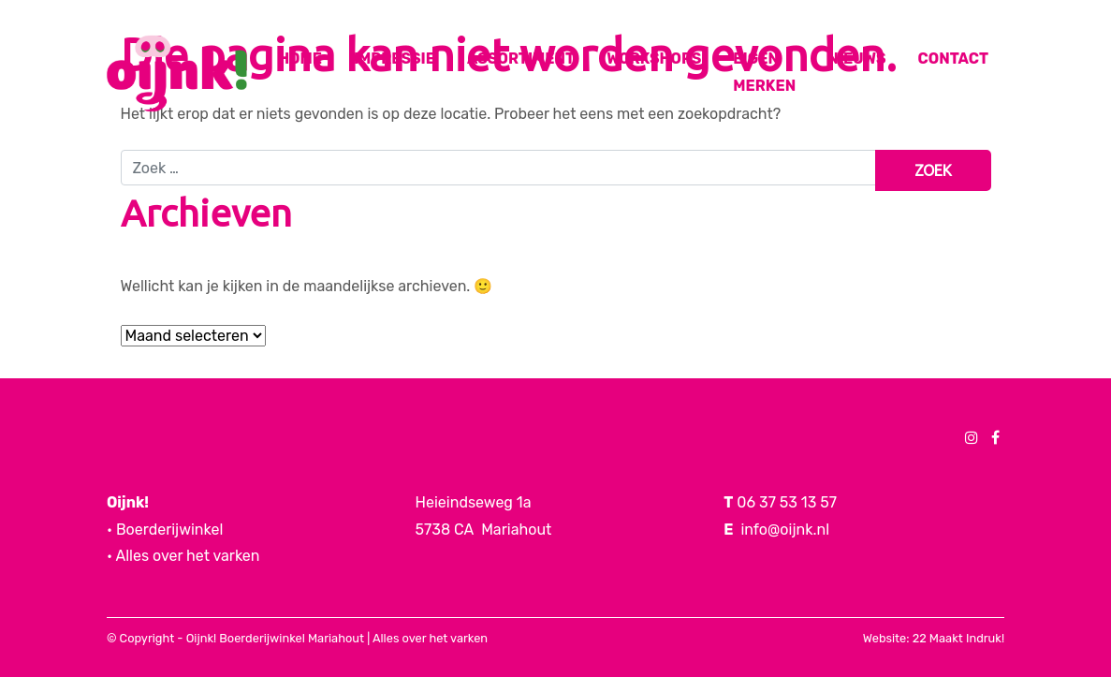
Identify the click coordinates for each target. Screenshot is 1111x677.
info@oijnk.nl (784, 529)
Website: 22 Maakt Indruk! (933, 638)
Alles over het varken (430, 638)
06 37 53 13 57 (787, 502)
